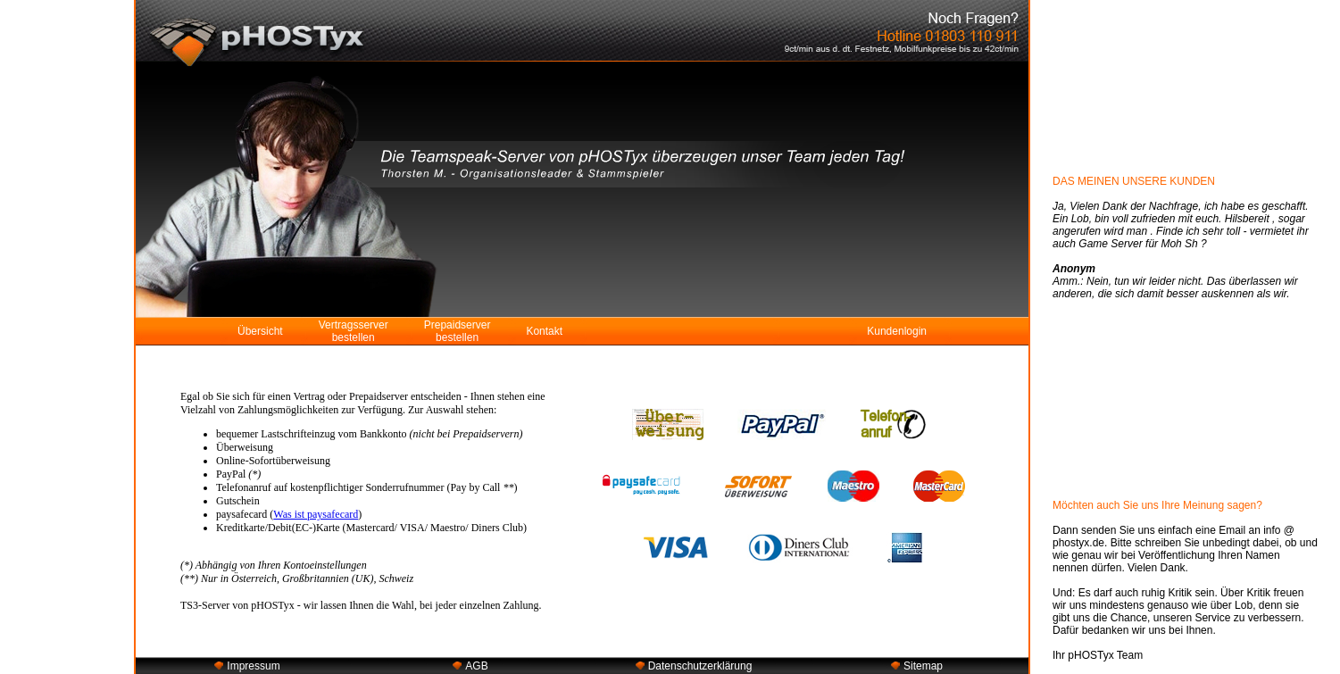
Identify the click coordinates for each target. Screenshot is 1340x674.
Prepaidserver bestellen (457, 331)
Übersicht (260, 331)
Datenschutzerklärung (700, 666)
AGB (476, 666)
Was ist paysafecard (315, 514)
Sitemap (923, 666)
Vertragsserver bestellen (353, 331)
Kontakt (544, 331)
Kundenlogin (897, 331)
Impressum (253, 666)
